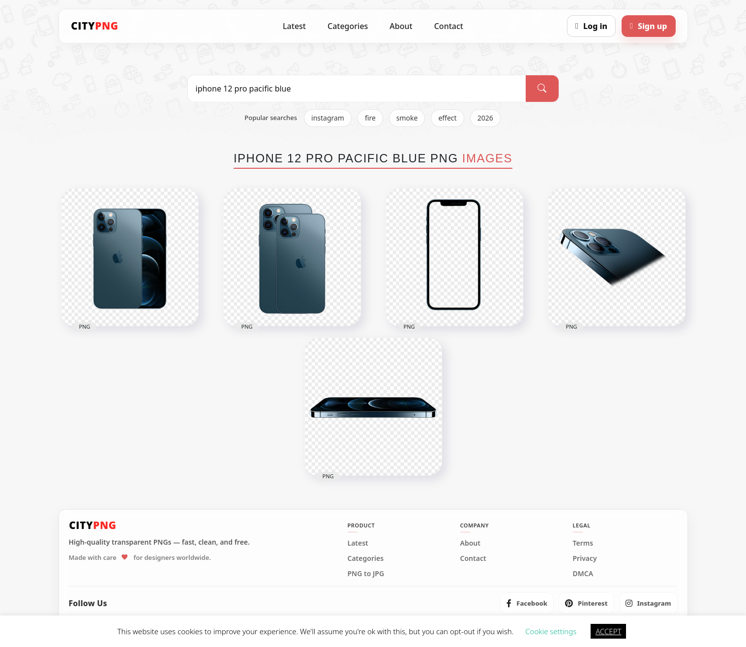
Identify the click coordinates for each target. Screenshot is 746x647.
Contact (448, 26)
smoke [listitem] (407, 118)
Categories (348, 26)
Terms (583, 543)
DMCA (583, 573)
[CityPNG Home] (95, 26)
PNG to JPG (366, 573)
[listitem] (527, 603)
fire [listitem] (370, 118)
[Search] (542, 88)
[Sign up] (648, 26)
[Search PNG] (357, 88)
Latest (294, 26)
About (400, 26)
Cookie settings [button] (550, 631)
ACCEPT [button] (608, 631)
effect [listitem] (447, 118)
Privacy (585, 558)
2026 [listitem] (485, 118)
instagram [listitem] (327, 118)
